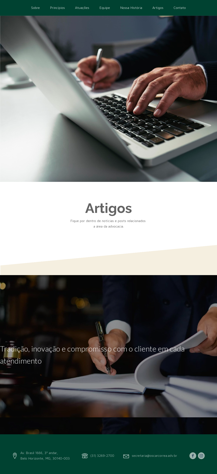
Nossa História (131, 8)
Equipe (104, 8)
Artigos (157, 8)
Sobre (35, 8)
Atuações (82, 8)
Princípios (57, 8)
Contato (180, 8)
